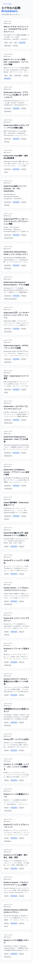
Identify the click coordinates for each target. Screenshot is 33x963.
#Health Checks (8, 423)
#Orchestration (8, 604)
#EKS (15, 42)
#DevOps (15, 45)
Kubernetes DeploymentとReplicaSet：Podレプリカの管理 (16, 439)
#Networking (7, 111)
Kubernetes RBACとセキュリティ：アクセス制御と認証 (16, 126)
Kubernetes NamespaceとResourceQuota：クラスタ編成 (16, 283)
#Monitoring (7, 725)
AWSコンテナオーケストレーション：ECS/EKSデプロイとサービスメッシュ (16, 29)
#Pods (5, 172)
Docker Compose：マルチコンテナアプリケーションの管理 (16, 883)
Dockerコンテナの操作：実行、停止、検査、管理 (16, 856)
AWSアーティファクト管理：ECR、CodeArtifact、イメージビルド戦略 (16, 62)
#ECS (11, 42)
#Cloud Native (7, 331)
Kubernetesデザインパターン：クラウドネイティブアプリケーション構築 (16, 221)
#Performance (8, 810)
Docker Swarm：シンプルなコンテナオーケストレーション (16, 589)
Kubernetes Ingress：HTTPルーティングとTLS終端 (16, 346)
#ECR (11, 75)
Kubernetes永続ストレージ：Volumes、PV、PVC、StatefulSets (16, 188)
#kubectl (6, 519)
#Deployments (8, 456)
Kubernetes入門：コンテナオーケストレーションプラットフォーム (16, 315)
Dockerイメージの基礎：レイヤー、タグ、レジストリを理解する (16, 766)
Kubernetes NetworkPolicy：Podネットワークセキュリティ (16, 253)
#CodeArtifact (17, 75)
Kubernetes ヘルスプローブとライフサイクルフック (16, 407)
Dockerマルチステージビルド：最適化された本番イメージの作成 (16, 681)
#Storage (6, 205)
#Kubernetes (7, 45)
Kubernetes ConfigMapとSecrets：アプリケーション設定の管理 (16, 472)
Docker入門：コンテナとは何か (16, 739)
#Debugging (7, 841)
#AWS (5, 42)
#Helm (6, 392)
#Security (6, 142)
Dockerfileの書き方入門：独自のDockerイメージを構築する (16, 534)
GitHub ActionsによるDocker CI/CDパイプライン (16, 911)
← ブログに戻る (6, 4)
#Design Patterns (8, 238)
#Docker (6, 546)
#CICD (6, 926)
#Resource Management (10, 299)
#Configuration (8, 488)
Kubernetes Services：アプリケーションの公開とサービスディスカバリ (16, 94)
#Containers (22, 42)
